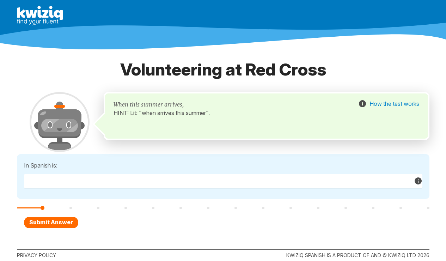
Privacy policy (36, 255)
